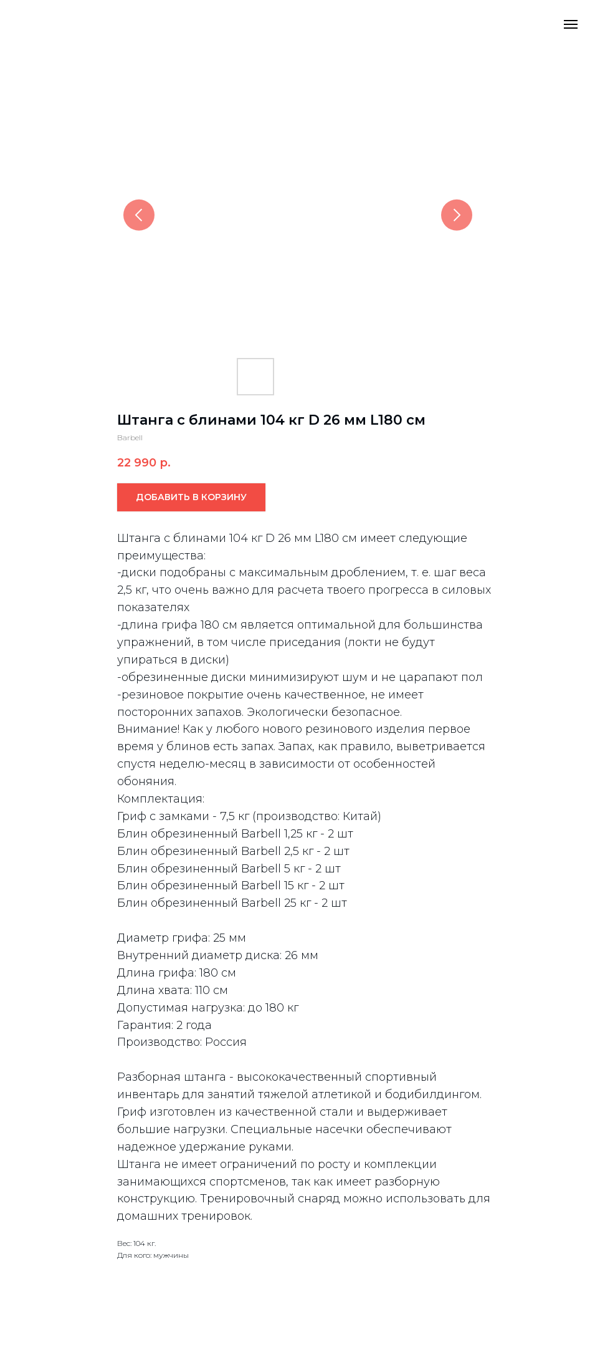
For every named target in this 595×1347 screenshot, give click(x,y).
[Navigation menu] (571, 24)
